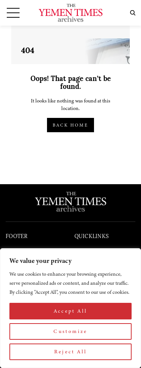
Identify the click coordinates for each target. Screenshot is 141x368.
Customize (70, 331)
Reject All (70, 351)
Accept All (71, 311)
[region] (70, 308)
